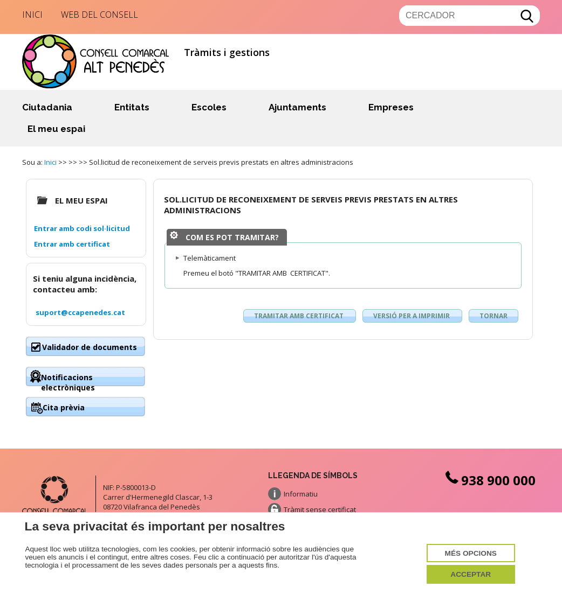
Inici (32, 14)
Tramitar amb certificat (299, 315)
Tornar (493, 315)
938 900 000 (489, 480)
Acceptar (470, 574)
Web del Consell (99, 14)
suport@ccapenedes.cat (80, 312)
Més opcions (471, 553)
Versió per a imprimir (412, 315)
